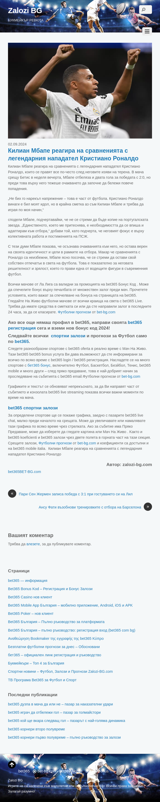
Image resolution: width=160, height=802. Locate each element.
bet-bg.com (106, 312)
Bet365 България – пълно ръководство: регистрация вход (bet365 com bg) (71, 630)
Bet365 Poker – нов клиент (30, 613)
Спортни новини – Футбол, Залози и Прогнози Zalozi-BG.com (60, 671)
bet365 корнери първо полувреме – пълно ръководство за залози (64, 737)
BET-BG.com (30, 472)
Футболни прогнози (74, 312)
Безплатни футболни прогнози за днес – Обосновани (54, 647)
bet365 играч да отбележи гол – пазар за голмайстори (54, 712)
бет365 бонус (39, 365)
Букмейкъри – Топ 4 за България (36, 663)
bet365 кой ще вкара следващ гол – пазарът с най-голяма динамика (66, 721)
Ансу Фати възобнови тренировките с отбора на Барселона (95, 507)
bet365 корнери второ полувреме (36, 729)
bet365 (22, 341)
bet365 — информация (27, 581)
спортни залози (68, 335)
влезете (33, 544)
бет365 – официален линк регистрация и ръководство (54, 655)
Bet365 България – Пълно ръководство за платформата (56, 622)
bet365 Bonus (97, 771)
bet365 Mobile (70, 771)
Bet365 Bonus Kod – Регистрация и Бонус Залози (50, 589)
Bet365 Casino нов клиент (30, 597)
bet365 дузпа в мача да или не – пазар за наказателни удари (60, 704)
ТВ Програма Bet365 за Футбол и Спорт (42, 680)
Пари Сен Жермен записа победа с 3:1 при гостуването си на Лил (70, 494)
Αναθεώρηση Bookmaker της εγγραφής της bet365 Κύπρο (56, 638)
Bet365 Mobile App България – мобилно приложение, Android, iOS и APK (70, 605)
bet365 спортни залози (33, 407)
